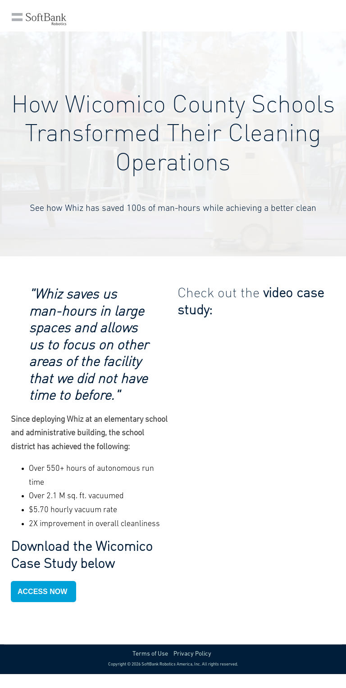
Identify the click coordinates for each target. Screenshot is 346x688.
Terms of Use (150, 654)
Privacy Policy (192, 654)
